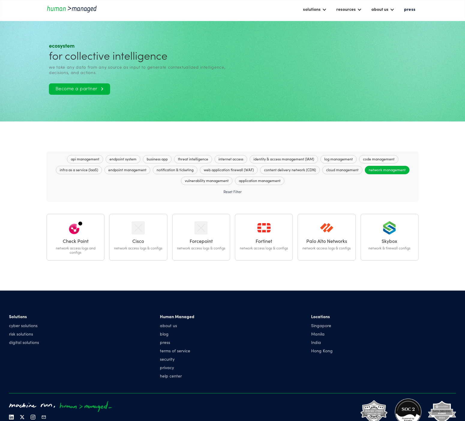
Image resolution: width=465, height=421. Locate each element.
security (167, 359)
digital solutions (24, 342)
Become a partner (80, 88)
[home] (73, 9)
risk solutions (21, 334)
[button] (315, 9)
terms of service (175, 351)
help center (171, 376)
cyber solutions (23, 325)
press (410, 9)
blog (164, 334)
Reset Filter (233, 191)
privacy (167, 367)
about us (168, 325)
